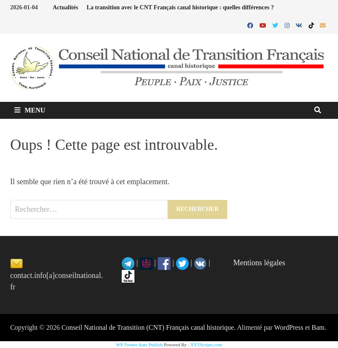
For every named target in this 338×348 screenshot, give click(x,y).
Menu (29, 110)
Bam (318, 327)
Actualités (65, 7)
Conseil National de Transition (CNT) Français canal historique (147, 327)
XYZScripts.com (206, 344)
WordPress (288, 327)
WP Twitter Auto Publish (139, 344)
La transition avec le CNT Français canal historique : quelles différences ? (180, 7)
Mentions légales (259, 262)
